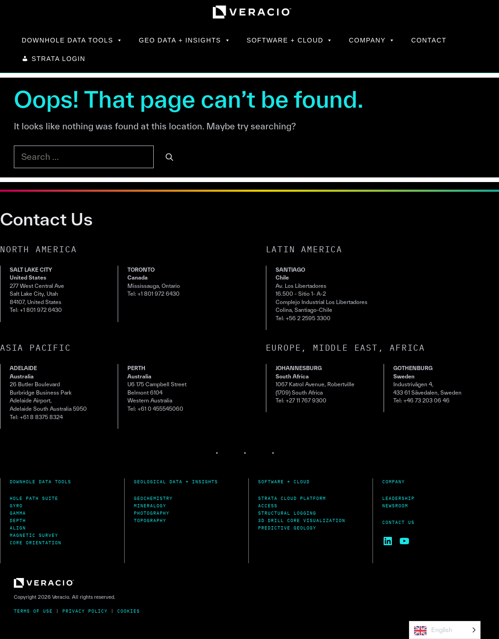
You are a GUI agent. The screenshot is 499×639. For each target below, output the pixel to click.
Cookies (128, 611)
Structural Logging (287, 513)
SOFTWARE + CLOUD (289, 40)
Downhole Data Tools (40, 482)
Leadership (398, 498)
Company (393, 482)
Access (267, 506)
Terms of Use (33, 611)
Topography (150, 520)
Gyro (16, 506)
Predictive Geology (287, 528)
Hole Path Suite (34, 498)
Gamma (18, 513)
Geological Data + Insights (176, 482)
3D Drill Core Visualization (301, 520)
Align (18, 528)
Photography (151, 513)
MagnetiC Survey (34, 535)
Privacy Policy (85, 611)
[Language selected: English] (445, 630)
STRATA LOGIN (58, 58)
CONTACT (428, 40)
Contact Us (398, 522)
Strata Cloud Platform (292, 498)
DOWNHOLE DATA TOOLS (72, 40)
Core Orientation (35, 543)
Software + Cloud (284, 482)
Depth (18, 520)
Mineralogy (150, 506)
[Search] (169, 157)
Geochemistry (153, 498)
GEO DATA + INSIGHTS (185, 40)
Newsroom (395, 506)
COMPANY (372, 40)
